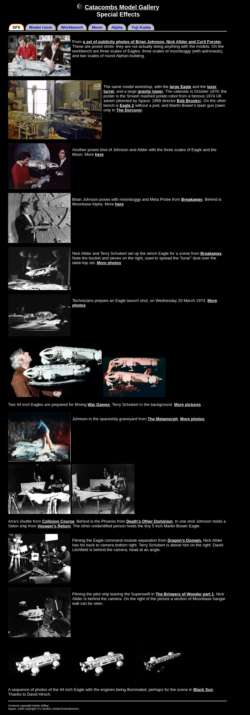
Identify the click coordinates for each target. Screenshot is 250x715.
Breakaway (191, 199)
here (99, 154)
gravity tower (150, 91)
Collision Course (58, 521)
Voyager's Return (54, 526)
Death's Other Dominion (149, 521)
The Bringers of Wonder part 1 (185, 594)
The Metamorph (163, 419)
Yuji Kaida (141, 27)
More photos (109, 262)
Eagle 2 (127, 105)
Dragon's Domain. (185, 540)
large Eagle (180, 86)
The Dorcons (128, 110)
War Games (99, 404)
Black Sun (203, 689)
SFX (16, 27)
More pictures (187, 404)
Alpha (116, 27)
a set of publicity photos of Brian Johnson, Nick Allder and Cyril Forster (152, 41)
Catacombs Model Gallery (122, 7)
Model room (40, 27)
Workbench (72, 27)
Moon (97, 27)
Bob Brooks (188, 100)
